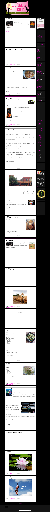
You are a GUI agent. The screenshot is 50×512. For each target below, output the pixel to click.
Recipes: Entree (38, 79)
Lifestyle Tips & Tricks (39, 37)
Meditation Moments (39, 65)
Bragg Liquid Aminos (10, 376)
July (39, 151)
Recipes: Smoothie (9, 236)
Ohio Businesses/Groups (39, 36)
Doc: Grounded (8, 19)
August (39, 150)
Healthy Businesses (39, 56)
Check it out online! (8, 31)
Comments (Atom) (21, 503)
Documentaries (38, 50)
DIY (37, 49)
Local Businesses (39, 63)
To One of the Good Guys (10, 129)
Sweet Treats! (38, 35)
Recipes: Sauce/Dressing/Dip (10, 384)
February (40, 156)
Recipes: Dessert (39, 78)
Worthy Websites (39, 100)
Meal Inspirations (39, 64)
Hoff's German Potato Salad (10, 69)
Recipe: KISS (38, 72)
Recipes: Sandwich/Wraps (39, 85)
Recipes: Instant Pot (39, 80)
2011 (38, 160)
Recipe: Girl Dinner (39, 71)
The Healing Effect (16, 241)
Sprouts (38, 95)
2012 (38, 159)
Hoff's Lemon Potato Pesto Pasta (11, 330)
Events (38, 51)
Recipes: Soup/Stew (39, 92)
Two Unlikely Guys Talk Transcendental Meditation (14, 432)
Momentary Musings (9, 474)
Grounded (27, 21)
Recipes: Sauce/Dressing (39, 86)
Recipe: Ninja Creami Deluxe (40, 73)
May (39, 153)
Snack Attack (38, 93)
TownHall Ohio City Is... (10, 172)
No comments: (13, 64)
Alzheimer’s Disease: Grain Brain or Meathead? (14, 49)
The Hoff (42, 171)
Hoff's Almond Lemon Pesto (10, 364)
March (39, 155)
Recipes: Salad (8, 94)
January (39, 157)
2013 (38, 158)
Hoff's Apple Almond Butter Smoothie (12, 217)
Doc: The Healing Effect (10, 240)
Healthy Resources (39, 58)
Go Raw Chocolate (9, 98)
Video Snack (8, 65)
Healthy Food (8, 125)
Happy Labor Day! (9, 478)
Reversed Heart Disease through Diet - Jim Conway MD (15, 311)
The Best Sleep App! (9, 388)
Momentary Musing (9, 452)
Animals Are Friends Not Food (40, 44)
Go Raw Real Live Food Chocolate (13, 99)
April (39, 154)
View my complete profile (39, 186)
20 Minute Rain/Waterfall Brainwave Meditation (14, 269)
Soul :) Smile (8, 288)
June (39, 152)
